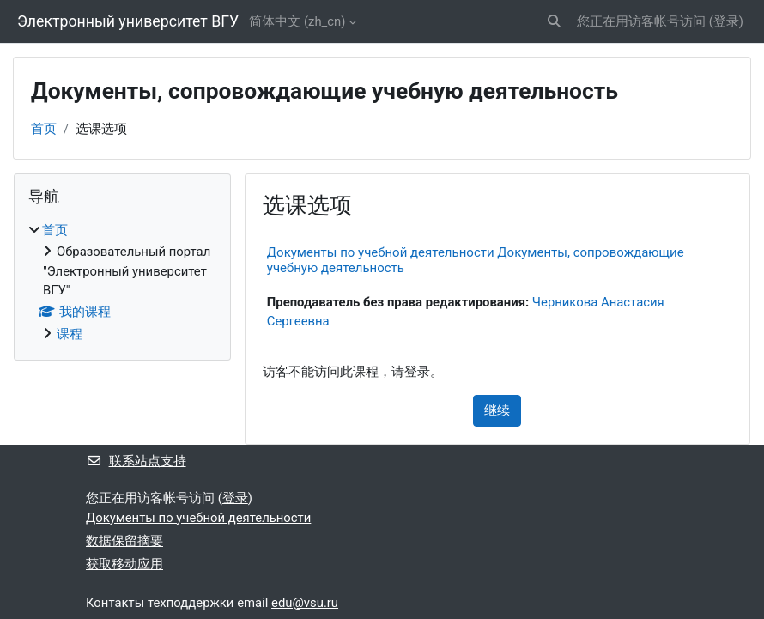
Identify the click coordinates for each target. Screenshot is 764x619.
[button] (554, 21)
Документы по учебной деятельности (198, 517)
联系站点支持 (136, 461)
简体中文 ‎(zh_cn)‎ (297, 21)
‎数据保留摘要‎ (124, 541)
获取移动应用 (124, 564)
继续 (497, 410)
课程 (69, 334)
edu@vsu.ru (304, 602)
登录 (726, 21)
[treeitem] (122, 282)
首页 (44, 129)
